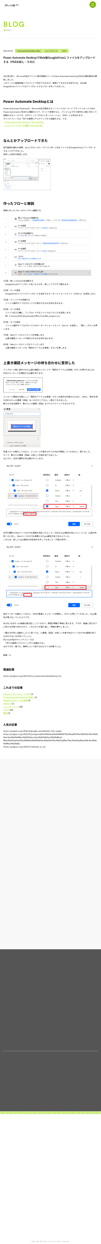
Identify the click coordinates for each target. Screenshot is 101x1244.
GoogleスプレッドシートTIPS (16, 694)
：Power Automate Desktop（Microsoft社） (24, 122)
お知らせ (7, 703)
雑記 (5, 713)
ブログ (64, 51)
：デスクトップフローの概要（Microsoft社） (23, 125)
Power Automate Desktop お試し (29, 51)
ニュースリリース (51, 51)
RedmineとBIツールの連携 (15, 700)
